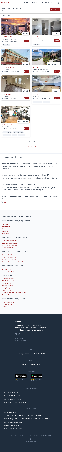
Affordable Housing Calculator (13, 399)
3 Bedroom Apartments (9, 245)
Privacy (48, 435)
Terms (30, 435)
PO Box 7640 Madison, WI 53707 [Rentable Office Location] (21, 339)
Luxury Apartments (8, 271)
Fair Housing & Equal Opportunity (15, 402)
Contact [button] (26, 41)
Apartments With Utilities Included (13, 255)
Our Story (20, 354)
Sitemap (38, 365)
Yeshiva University (7, 285)
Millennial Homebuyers (11, 425)
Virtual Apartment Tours (12, 396)
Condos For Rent (7, 269)
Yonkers (35, 147)
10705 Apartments (8, 307)
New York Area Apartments (25, 147)
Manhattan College (8, 278)
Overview (27, 354)
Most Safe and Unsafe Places (13, 422)
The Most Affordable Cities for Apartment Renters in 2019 (22, 415)
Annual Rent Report (10, 412)
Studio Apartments (8, 248)
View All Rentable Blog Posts (13, 429)
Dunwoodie (5, 231)
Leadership (35, 354)
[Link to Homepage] (5, 3)
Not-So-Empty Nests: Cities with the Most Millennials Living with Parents (27, 419)
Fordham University (8, 283)
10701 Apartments (8, 304)
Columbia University (8, 295)
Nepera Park (6, 226)
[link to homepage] (31, 321)
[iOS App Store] (21, 377)
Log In (58, 2)
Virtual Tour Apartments (9, 259)
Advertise (32, 365)
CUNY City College (7, 290)
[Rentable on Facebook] (16, 335)
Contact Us (24, 365)
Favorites (34, 2)
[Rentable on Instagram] (19, 335)
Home (15, 147)
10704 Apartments (8, 302)
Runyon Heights (7, 229)
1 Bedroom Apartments (9, 241)
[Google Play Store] (36, 377)
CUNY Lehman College (9, 281)
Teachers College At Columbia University (14, 292)
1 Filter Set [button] (55, 9)
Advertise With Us (46, 2)
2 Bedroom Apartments (9, 243)
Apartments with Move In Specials (12, 262)
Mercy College (6, 288)
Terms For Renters (39, 435)
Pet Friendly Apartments (9, 257)
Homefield (5, 224)
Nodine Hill (7, 202)
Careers (25, 2)
